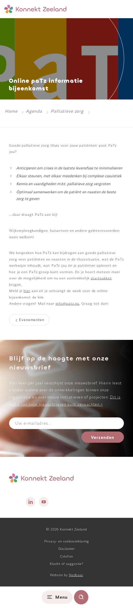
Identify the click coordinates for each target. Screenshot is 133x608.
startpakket (101, 278)
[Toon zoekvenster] (81, 597)
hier (27, 290)
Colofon (66, 556)
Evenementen (31, 319)
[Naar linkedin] (30, 502)
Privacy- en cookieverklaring (66, 541)
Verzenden (102, 437)
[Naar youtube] (43, 502)
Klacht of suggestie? (66, 564)
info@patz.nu (68, 303)
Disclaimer (66, 549)
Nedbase (76, 575)
